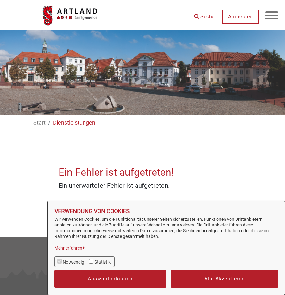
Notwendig (73, 262)
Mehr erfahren (68, 248)
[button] (204, 14)
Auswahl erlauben (110, 279)
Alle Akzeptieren (224, 279)
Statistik (102, 262)
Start (39, 122)
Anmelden (240, 17)
